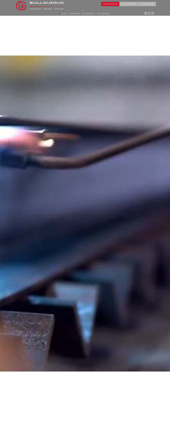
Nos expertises (88, 14)
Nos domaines (103, 14)
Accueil (64, 14)
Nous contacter (128, 4)
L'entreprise (74, 14)
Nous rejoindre (147, 4)
